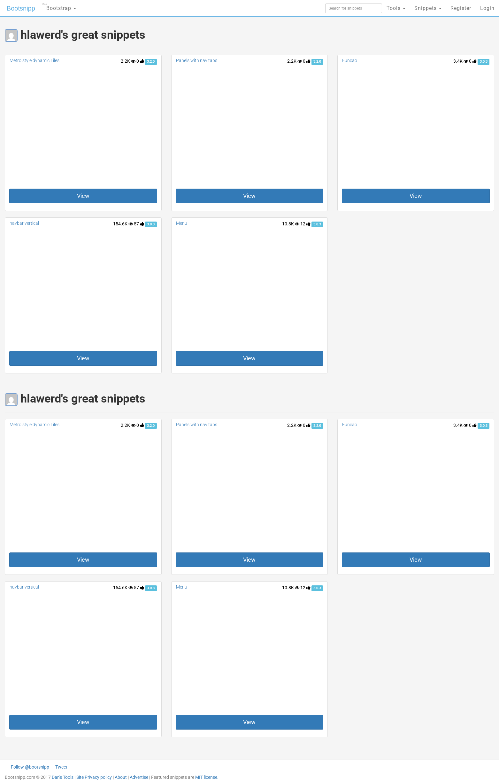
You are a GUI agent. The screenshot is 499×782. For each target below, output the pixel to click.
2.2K (128, 61)
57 (139, 223)
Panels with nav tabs (196, 60)
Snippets (427, 8)
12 (305, 223)
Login (487, 8)
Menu (181, 223)
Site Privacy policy (94, 777)
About (121, 777)
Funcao (349, 60)
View (83, 195)
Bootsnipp (21, 8)
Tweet (61, 767)
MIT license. (207, 777)
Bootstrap (59, 6)
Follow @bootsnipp (30, 767)
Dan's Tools (62, 777)
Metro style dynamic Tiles (34, 60)
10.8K (290, 223)
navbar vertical (24, 223)
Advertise (139, 777)
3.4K (460, 61)
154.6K (123, 223)
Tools (396, 8)
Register (460, 8)
